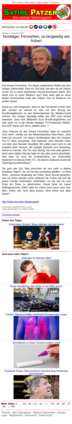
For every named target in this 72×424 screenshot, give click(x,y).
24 (53, 403)
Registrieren (15, 415)
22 (41, 403)
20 (30, 403)
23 (47, 403)
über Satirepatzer (21, 412)
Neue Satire (17, 2)
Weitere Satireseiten (44, 412)
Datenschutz (45, 415)
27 (68, 403)
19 (25, 403)
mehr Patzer (29, 2)
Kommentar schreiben (11, 215)
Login (4, 415)
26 (64, 403)
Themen (5, 412)
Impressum (31, 415)
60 (13, 406)
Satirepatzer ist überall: (15, 27)
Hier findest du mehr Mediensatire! (20, 201)
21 (36, 403)
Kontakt (61, 412)
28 (4, 406)
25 (58, 403)
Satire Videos (42, 2)
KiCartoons (55, 2)
